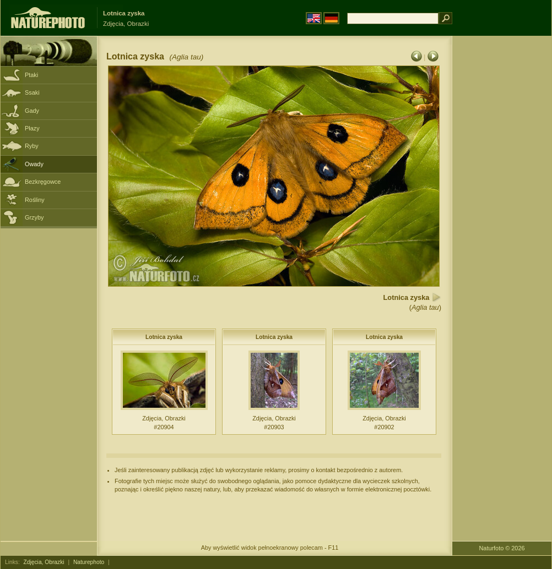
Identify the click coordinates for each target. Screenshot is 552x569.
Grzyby (34, 217)
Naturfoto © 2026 (502, 548)
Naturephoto (88, 562)
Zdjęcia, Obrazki (44, 562)
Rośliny (35, 199)
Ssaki (32, 92)
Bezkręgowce (43, 181)
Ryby (32, 146)
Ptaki (31, 75)
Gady (32, 110)
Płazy (32, 128)
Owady (34, 164)
